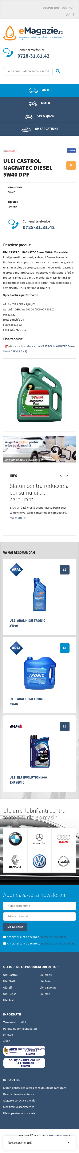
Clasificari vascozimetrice (18, 1107)
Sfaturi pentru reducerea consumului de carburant (34, 1088)
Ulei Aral (8, 1000)
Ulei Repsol (10, 994)
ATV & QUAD (39, 116)
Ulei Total (45, 981)
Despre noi (51, 8)
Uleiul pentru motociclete (19, 1113)
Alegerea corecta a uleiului (19, 1101)
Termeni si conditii (14, 1022)
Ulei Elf (7, 988)
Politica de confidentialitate (20, 1029)
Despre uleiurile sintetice (18, 1094)
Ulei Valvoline (47, 988)
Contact (68, 8)
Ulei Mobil (45, 975)
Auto (40, 90)
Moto (39, 103)
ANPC (6, 1041)
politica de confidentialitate (58, 944)
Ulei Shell (9, 981)
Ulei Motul (45, 994)
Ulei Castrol (10, 975)
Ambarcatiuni (39, 129)
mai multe (16, 518)
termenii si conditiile (53, 937)
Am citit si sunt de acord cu (34, 937)
